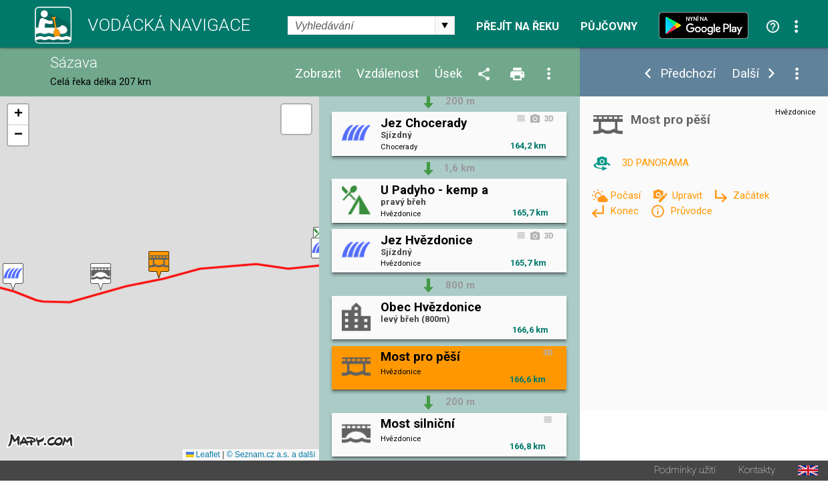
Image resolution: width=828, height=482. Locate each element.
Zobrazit (318, 74)
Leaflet (203, 456)
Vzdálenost (387, 74)
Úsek (448, 74)
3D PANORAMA (655, 163)
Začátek (751, 195)
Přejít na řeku (517, 26)
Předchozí (688, 74)
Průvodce (691, 211)
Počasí (626, 195)
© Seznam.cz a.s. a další (271, 456)
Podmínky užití (685, 472)
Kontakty (756, 472)
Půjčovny (609, 26)
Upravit (688, 195)
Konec (625, 211)
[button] (100, 277)
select (444, 25)
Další (745, 74)
